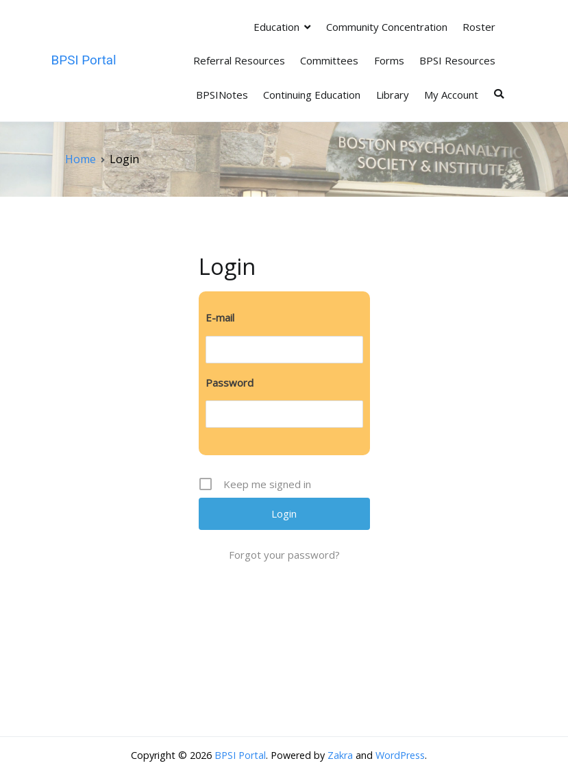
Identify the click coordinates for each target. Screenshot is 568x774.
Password (230, 382)
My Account (451, 94)
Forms (389, 60)
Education (276, 27)
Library (392, 94)
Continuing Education (311, 94)
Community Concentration (386, 27)
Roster (478, 27)
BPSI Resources (457, 60)
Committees (329, 60)
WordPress (400, 755)
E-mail (220, 317)
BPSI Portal (83, 60)
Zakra (340, 755)
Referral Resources (239, 60)
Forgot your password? (284, 554)
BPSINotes (222, 94)
